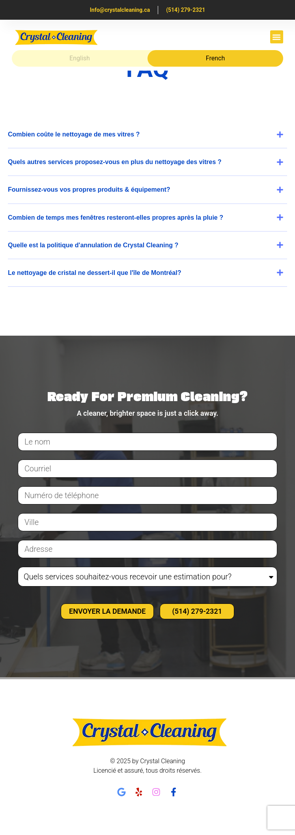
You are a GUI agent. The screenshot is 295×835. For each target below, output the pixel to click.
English (79, 58)
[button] (276, 36)
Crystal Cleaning (162, 761)
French (215, 58)
